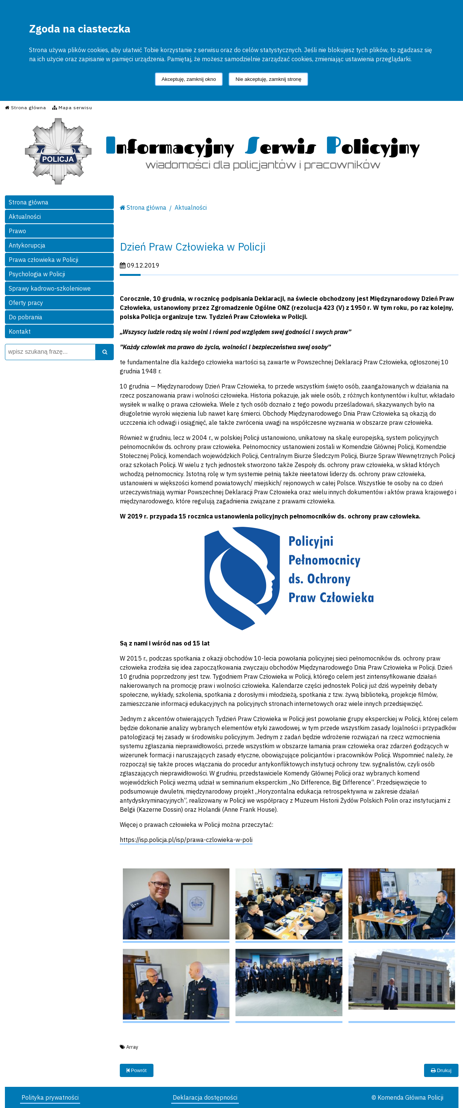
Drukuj (441, 1070)
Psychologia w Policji (37, 274)
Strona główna (28, 202)
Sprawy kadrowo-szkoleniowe (50, 288)
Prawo (17, 231)
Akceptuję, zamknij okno (189, 79)
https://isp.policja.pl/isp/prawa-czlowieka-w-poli (186, 839)
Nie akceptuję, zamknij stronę (268, 79)
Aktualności (25, 216)
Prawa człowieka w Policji (43, 259)
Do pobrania (25, 317)
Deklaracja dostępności (205, 1097)
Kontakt (20, 331)
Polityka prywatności (50, 1097)
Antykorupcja (27, 245)
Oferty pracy (26, 302)
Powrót (137, 1070)
